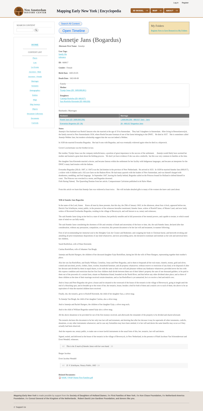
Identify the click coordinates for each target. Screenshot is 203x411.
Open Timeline (73, 31)
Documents (35, 118)
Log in (175, 3)
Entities (35, 95)
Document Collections (35, 114)
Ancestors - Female (35, 77)
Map (155, 10)
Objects (35, 109)
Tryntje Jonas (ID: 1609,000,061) (73, 90)
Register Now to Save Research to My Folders (169, 31)
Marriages (35, 81)
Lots (35, 63)
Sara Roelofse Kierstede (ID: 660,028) (75, 101)
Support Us (21, 407)
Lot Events (35, 67)
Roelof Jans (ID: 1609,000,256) (72, 120)
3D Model (138, 10)
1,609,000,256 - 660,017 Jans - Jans (135, 120)
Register (185, 3)
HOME (34, 44)
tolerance (62, 57)
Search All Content (70, 23)
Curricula (35, 123)
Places (35, 58)
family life (63, 54)
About (169, 10)
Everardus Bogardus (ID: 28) (71, 124)
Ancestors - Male (35, 72)
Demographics (35, 90)
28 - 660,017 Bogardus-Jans (132, 124)
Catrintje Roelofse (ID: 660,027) (73, 99)
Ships (35, 100)
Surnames (34, 86)
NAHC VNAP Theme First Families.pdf (77, 378)
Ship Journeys (35, 104)
